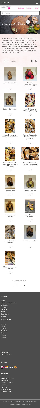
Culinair (3, 326)
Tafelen (3, 335)
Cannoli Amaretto (10, 83)
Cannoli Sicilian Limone (29, 216)
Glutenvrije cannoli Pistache (10, 268)
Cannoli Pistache (30, 191)
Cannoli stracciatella (30, 241)
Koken (3, 333)
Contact (3, 316)
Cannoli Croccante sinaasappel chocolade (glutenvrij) (10, 165)
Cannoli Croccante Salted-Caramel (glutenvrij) (30, 137)
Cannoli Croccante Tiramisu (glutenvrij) (30, 164)
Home (3, 301)
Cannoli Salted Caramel (10, 216)
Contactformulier (6, 391)
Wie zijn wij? (4, 314)
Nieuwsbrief (4, 352)
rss (29, 401)
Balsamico (4, 331)
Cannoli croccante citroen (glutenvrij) (30, 110)
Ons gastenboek (6, 354)
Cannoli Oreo (10, 191)
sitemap (25, 401)
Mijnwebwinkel (26, 404)
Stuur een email (6, 389)
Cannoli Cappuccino (10, 109)
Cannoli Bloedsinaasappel (30, 84)
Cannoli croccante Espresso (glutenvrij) (10, 136)
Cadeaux (3, 337)
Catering (3, 324)
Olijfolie (3, 328)
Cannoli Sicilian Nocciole (10, 242)
